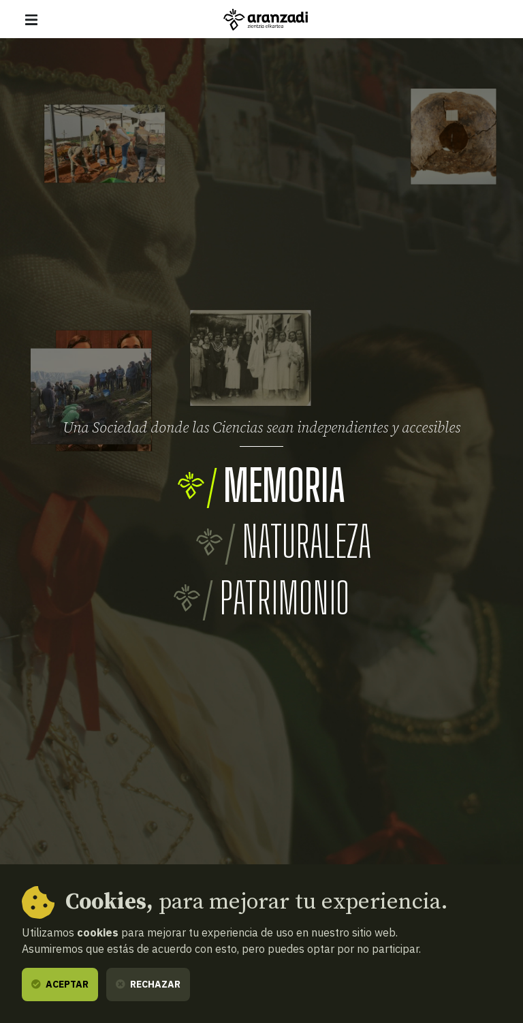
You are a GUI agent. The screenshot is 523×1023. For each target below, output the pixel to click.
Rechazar (148, 984)
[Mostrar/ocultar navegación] (31, 19)
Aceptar (60, 984)
